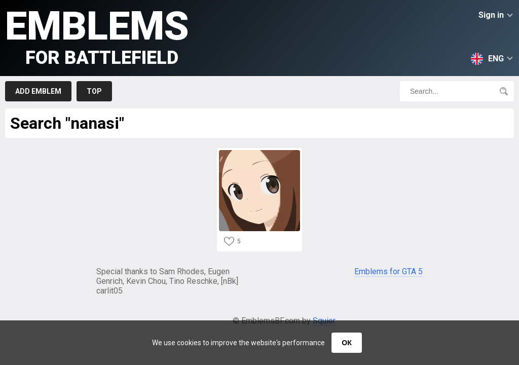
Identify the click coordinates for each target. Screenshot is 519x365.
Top (94, 91)
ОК (346, 343)
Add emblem (38, 91)
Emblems (97, 35)
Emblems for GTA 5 (388, 271)
